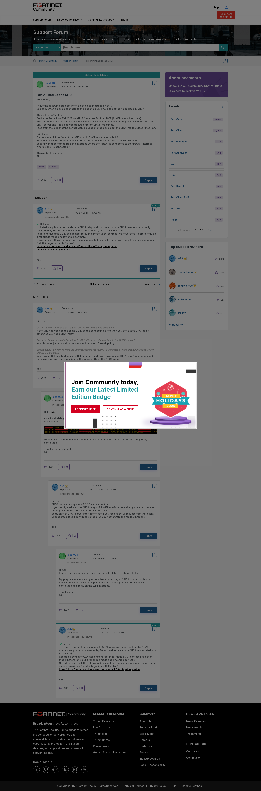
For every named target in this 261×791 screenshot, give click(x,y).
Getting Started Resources (109, 752)
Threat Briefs (101, 740)
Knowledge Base (68, 19)
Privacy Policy (157, 786)
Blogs (124, 19)
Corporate (192, 751)
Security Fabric (149, 727)
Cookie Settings (192, 786)
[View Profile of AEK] (47, 209)
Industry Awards (150, 758)
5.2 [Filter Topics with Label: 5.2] (172, 163)
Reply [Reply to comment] (148, 268)
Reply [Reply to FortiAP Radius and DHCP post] (148, 180)
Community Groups (100, 19)
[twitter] (46, 769)
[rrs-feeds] (84, 769)
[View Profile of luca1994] (50, 83)
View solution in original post (54, 249)
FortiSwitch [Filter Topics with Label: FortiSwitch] (178, 186)
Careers (145, 740)
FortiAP (41, 167)
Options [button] (227, 60)
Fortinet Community (47, 7)
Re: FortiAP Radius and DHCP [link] (99, 61)
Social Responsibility (152, 765)
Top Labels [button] (221, 107)
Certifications (148, 746)
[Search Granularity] (47, 47)
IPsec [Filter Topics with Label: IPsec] (174, 219)
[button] (55, 180)
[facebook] (36, 769)
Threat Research (103, 721)
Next (210, 230)
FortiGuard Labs (103, 727)
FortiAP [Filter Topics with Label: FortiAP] (175, 208)
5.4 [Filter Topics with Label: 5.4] (173, 175)
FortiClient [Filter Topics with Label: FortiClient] (177, 130)
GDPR (174, 786)
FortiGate (53, 167)
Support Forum (42, 19)
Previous (185, 230)
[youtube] (55, 769)
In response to (57, 217)
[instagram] (75, 769)
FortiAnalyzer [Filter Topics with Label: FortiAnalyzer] (179, 152)
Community (193, 757)
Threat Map (100, 733)
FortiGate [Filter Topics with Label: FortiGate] (176, 119)
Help (216, 7)
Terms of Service (133, 786)
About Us (145, 721)
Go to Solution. (101, 75)
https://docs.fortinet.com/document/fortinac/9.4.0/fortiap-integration (77, 246)
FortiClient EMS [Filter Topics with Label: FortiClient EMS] (180, 197)
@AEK (54, 412)
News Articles (195, 727)
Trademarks (193, 733)
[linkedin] (65, 769)
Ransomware (101, 746)
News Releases (196, 721)
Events (144, 752)
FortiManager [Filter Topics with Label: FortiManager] (179, 141)
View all (174, 324)
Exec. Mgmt (147, 733)
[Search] (223, 47)
